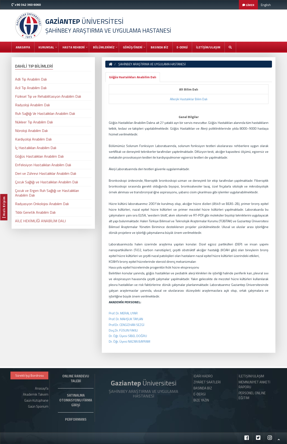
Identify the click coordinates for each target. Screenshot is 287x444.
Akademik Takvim (35, 394)
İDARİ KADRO (203, 376)
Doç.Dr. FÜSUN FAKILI (123, 330)
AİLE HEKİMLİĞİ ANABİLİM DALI (40, 221)
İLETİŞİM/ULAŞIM (208, 47)
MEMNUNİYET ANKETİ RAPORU (254, 385)
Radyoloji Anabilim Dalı (32, 105)
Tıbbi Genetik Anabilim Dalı (35, 212)
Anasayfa (23, 47)
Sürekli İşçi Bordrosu (29, 375)
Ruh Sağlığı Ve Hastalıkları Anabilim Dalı (45, 113)
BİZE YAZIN (201, 400)
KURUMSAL (46, 47)
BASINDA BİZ (159, 47)
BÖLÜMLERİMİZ (104, 47)
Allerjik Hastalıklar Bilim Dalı (188, 99)
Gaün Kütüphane (36, 400)
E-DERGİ (182, 47)
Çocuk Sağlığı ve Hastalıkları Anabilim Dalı (46, 182)
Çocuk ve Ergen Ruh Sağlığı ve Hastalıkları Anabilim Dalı (47, 193)
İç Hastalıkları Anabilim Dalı (35, 147)
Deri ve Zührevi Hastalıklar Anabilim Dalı (45, 173)
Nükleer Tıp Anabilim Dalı (34, 122)
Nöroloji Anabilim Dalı (31, 130)
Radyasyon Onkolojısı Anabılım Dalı (42, 203)
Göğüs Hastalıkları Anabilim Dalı (132, 77)
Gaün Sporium (38, 406)
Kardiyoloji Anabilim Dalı (33, 139)
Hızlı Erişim (3, 207)
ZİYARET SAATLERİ (207, 382)
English (266, 4)
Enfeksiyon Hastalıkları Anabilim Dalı (43, 165)
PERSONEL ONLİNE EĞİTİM (252, 395)
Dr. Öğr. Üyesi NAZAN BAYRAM (129, 341)
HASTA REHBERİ (73, 47)
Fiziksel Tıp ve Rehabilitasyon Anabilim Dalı (48, 96)
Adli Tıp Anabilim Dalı (31, 79)
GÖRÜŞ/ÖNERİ (132, 47)
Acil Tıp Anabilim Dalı (31, 88)
